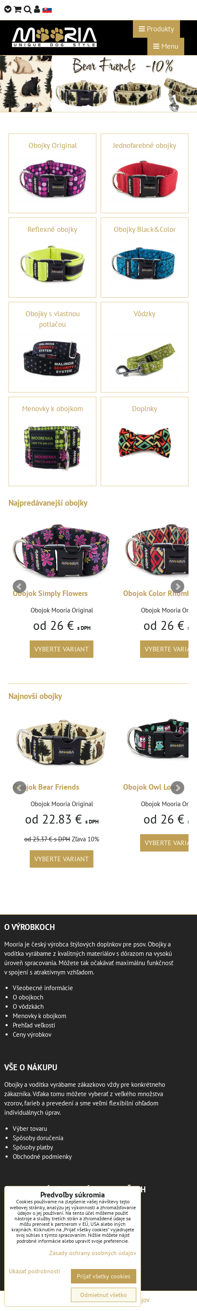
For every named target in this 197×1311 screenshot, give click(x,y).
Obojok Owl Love (151, 787)
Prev (19, 586)
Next (177, 586)
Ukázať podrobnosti (34, 1271)
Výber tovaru (30, 1129)
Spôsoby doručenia (38, 1138)
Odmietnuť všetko (103, 1295)
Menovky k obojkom (39, 1016)
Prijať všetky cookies (103, 1276)
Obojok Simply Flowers (50, 593)
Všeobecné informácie (43, 988)
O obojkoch (28, 997)
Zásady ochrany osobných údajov (92, 1253)
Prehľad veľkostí (34, 1025)
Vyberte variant (61, 649)
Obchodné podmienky (42, 1156)
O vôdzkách (28, 1006)
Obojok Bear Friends (46, 787)
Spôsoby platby (33, 1147)
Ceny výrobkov (32, 1034)
